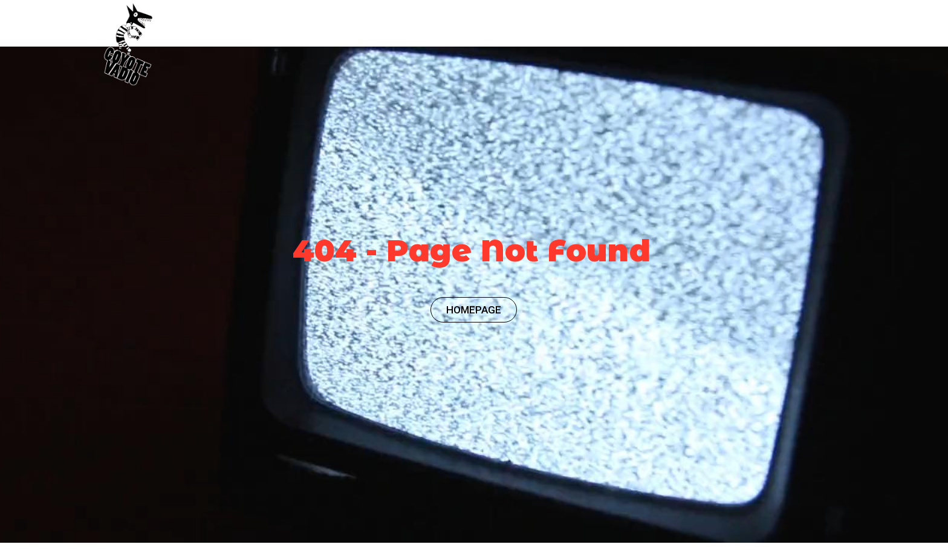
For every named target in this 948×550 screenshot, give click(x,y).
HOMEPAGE (473, 310)
